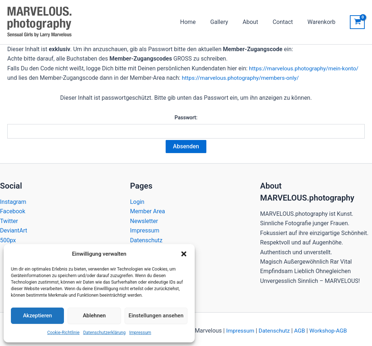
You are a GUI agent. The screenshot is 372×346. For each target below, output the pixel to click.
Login (137, 198)
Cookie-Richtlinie (63, 332)
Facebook (12, 208)
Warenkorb (323, 21)
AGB (300, 327)
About (258, 21)
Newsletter (144, 218)
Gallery (229, 21)
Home (201, 21)
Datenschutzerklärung (104, 332)
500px (8, 237)
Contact (287, 21)
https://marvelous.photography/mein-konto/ (306, 68)
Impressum (140, 332)
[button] (183, 254)
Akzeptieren (37, 315)
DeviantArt (13, 227)
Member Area (147, 208)
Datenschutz (146, 237)
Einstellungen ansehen (156, 315)
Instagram (13, 198)
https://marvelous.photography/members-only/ (242, 77)
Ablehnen (94, 315)
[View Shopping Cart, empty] (357, 22)
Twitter (9, 218)
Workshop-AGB (329, 327)
